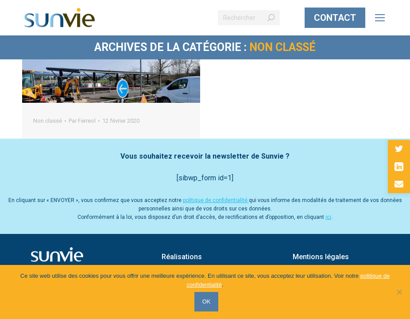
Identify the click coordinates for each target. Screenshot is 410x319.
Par (82, 120)
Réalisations (182, 257)
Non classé (47, 120)
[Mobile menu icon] (380, 17)
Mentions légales (321, 257)
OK (207, 302)
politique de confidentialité (216, 200)
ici (328, 217)
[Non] (399, 292)
